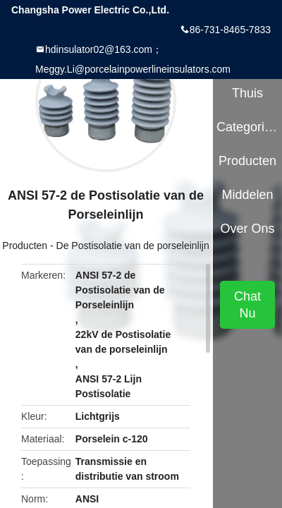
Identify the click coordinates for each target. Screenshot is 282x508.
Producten (24, 245)
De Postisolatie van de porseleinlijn (132, 245)
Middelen (248, 195)
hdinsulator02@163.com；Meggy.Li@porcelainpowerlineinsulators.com (133, 59)
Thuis (247, 93)
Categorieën (247, 127)
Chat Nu (247, 304)
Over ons (248, 229)
